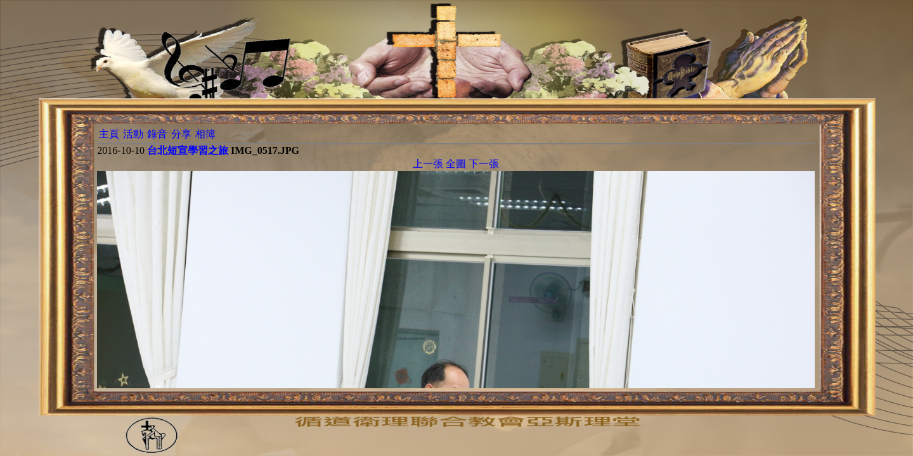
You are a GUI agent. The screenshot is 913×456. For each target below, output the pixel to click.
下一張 (484, 163)
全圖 (456, 163)
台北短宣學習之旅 (187, 150)
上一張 (428, 163)
